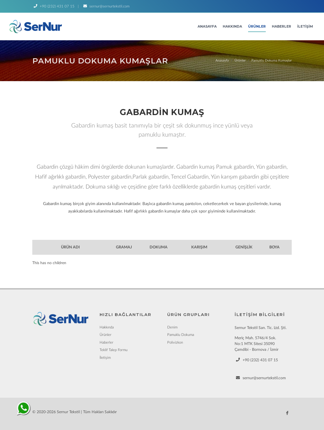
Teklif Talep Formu (114, 350)
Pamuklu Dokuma (180, 335)
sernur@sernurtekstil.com (105, 6)
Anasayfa (207, 26)
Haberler (281, 26)
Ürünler (257, 26)
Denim (172, 327)
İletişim (305, 26)
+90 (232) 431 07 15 (53, 6)
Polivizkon (175, 342)
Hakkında (232, 26)
